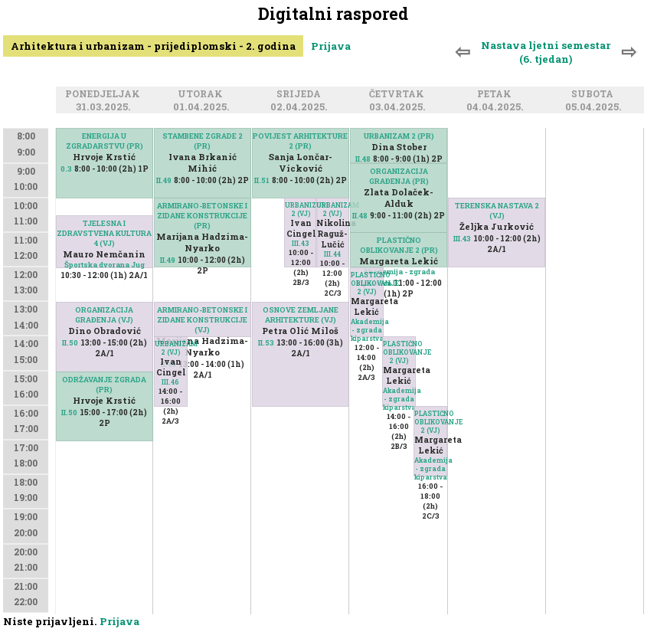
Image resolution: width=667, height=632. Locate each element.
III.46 (170, 382)
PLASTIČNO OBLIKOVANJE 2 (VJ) (367, 283)
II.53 (266, 343)
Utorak (202, 94)
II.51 (262, 180)
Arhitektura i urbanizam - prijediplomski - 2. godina (153, 46)
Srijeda (300, 94)
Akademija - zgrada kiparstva (370, 329)
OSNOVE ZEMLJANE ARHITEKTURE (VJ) (300, 315)
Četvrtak (399, 94)
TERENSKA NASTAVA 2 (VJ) (497, 211)
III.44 (332, 254)
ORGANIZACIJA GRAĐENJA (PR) (399, 176)
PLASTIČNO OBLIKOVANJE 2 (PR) (399, 245)
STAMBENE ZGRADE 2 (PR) (202, 141)
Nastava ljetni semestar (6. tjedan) (545, 52)
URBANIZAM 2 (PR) (399, 136)
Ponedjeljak (105, 94)
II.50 (70, 343)
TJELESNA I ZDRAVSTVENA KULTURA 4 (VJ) (104, 233)
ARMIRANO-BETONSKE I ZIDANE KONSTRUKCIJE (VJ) (202, 320)
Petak (496, 94)
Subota (594, 94)
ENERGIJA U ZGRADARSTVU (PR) (104, 141)
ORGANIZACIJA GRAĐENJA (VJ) (104, 315)
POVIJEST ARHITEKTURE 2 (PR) (300, 141)
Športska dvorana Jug (104, 265)
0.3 (66, 169)
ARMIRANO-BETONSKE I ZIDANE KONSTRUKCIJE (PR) (202, 216)
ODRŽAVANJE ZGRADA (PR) (104, 385)
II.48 (363, 159)
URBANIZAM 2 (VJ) (171, 347)
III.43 (300, 243)
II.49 (164, 180)
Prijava (331, 46)
